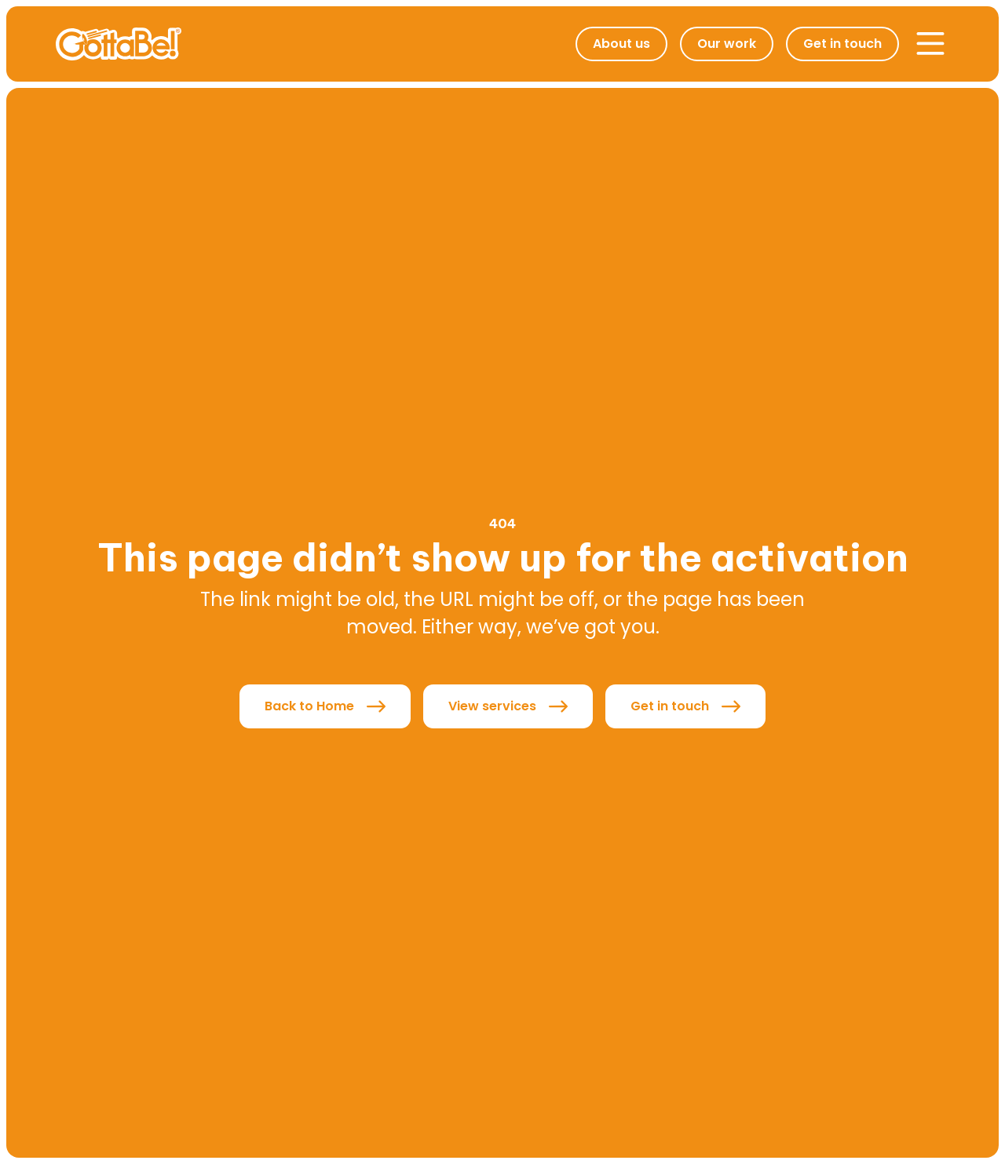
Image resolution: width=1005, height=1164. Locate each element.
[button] (930, 44)
